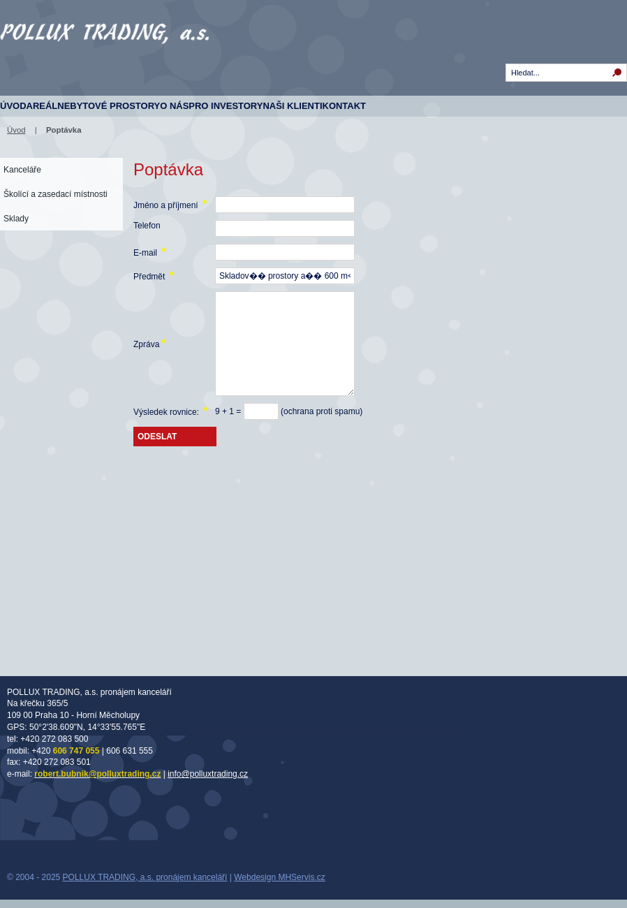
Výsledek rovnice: (170, 411)
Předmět (153, 275)
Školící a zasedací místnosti (55, 194)
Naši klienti (292, 106)
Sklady (16, 219)
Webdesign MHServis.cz (279, 877)
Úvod (13, 106)
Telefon (147, 225)
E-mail (149, 251)
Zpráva (149, 343)
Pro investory (226, 106)
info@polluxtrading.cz (208, 774)
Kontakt (345, 106)
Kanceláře (22, 170)
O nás (174, 106)
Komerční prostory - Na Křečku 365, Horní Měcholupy (104, 55)
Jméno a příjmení (170, 204)
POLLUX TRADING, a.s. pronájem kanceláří (145, 877)
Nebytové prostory (108, 106)
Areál (42, 106)
